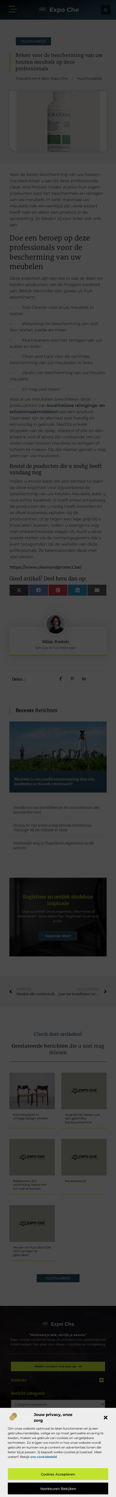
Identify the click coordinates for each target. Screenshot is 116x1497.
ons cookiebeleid (43, 1457)
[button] (105, 1417)
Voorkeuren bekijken (58, 1489)
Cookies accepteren (58, 1474)
